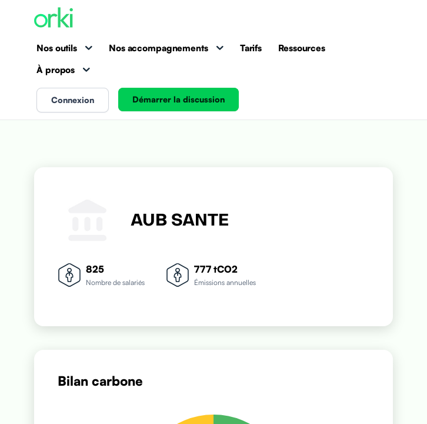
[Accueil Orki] (53, 18)
